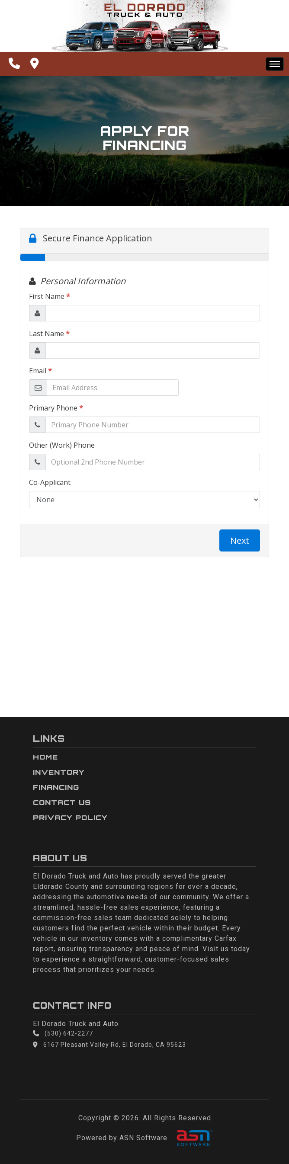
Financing (56, 787)
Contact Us (62, 802)
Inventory (59, 772)
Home (45, 757)
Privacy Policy (70, 817)
